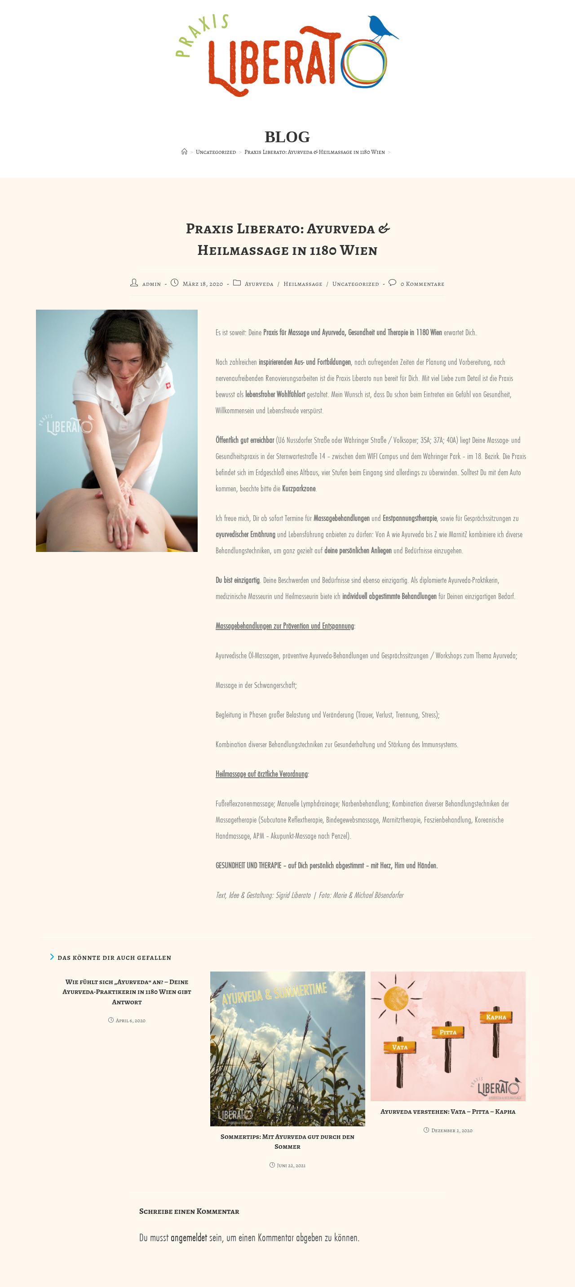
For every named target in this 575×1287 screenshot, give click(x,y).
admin (151, 284)
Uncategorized (355, 284)
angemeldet (189, 1236)
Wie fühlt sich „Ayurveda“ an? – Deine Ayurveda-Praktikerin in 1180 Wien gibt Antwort (126, 992)
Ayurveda (259, 284)
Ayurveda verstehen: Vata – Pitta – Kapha (448, 1111)
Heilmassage (303, 284)
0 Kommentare (423, 284)
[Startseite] (184, 152)
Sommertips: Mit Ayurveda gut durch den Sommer (287, 1141)
